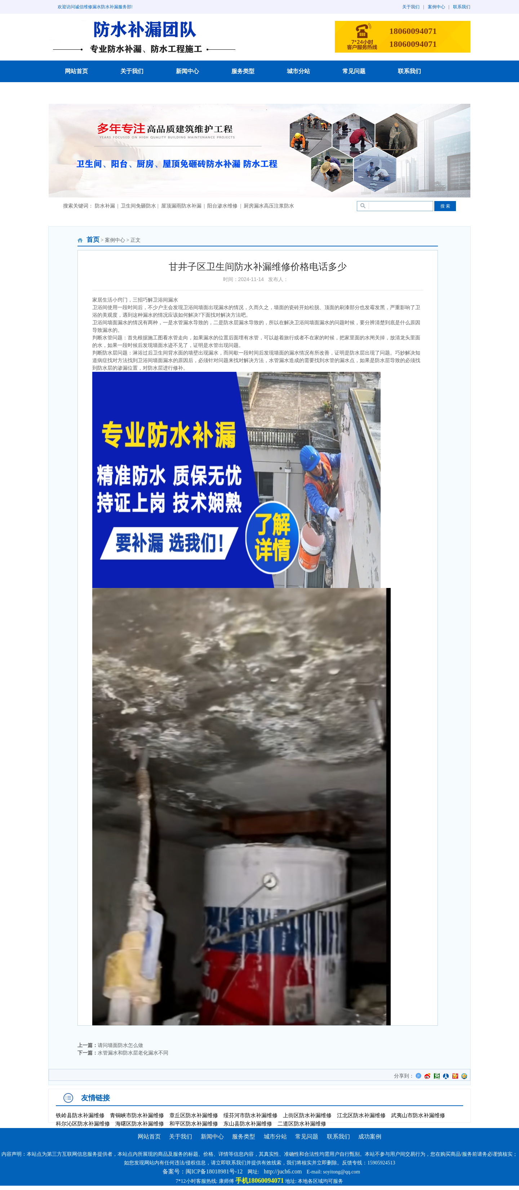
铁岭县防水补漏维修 (80, 1115)
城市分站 (298, 71)
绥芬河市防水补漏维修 (250, 1115)
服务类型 (242, 71)
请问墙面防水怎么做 (120, 1045)
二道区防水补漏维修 (302, 1124)
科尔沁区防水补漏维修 (83, 1124)
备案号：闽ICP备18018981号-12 (203, 1171)
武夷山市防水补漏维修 (418, 1115)
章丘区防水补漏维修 (193, 1115)
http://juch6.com (283, 1171)
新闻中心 (187, 71)
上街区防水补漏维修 (307, 1115)
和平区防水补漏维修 (193, 1124)
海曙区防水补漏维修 (139, 1124)
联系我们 (461, 6)
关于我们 (411, 6)
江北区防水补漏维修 (361, 1115)
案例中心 (436, 6)
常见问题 (353, 71)
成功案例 (76, 93)
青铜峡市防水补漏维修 (137, 1115)
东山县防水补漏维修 (247, 1124)
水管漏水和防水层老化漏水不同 (133, 1053)
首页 (92, 239)
